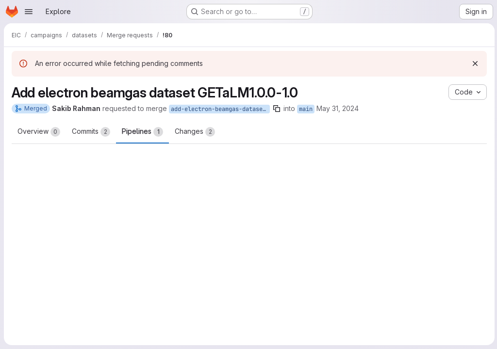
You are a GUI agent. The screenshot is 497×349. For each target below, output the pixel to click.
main (306, 109)
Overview (38, 132)
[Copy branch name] (276, 108)
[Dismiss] (474, 63)
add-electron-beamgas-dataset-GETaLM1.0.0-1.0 (220, 109)
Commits (91, 132)
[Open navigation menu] (28, 11)
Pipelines (142, 132)
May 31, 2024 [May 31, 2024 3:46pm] (337, 108)
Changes (195, 132)
